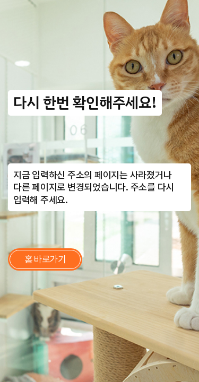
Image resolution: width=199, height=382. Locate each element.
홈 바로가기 (45, 259)
